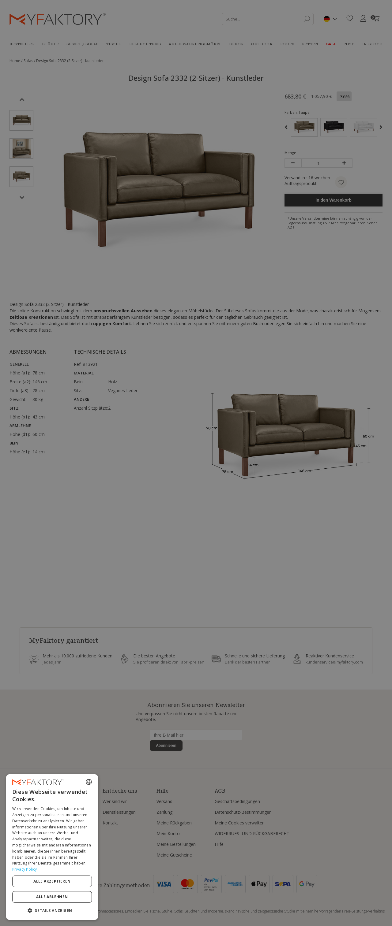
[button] (52, 910)
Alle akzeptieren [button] (51, 881)
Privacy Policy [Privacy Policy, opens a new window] (24, 869)
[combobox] (89, 782)
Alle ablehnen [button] (52, 896)
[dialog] (52, 847)
